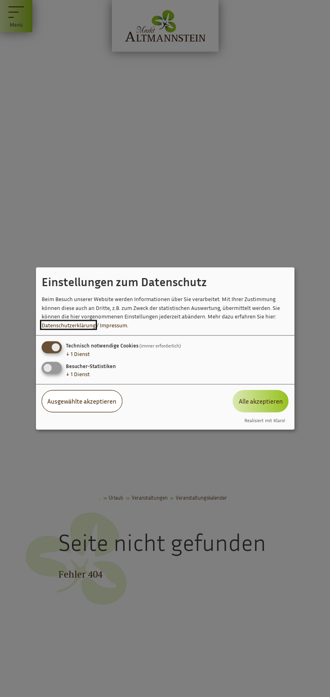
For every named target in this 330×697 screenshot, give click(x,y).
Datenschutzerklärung (68, 325)
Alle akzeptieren (261, 401)
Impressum (113, 325)
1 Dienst (78, 353)
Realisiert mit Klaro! (264, 420)
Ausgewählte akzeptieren (81, 401)
